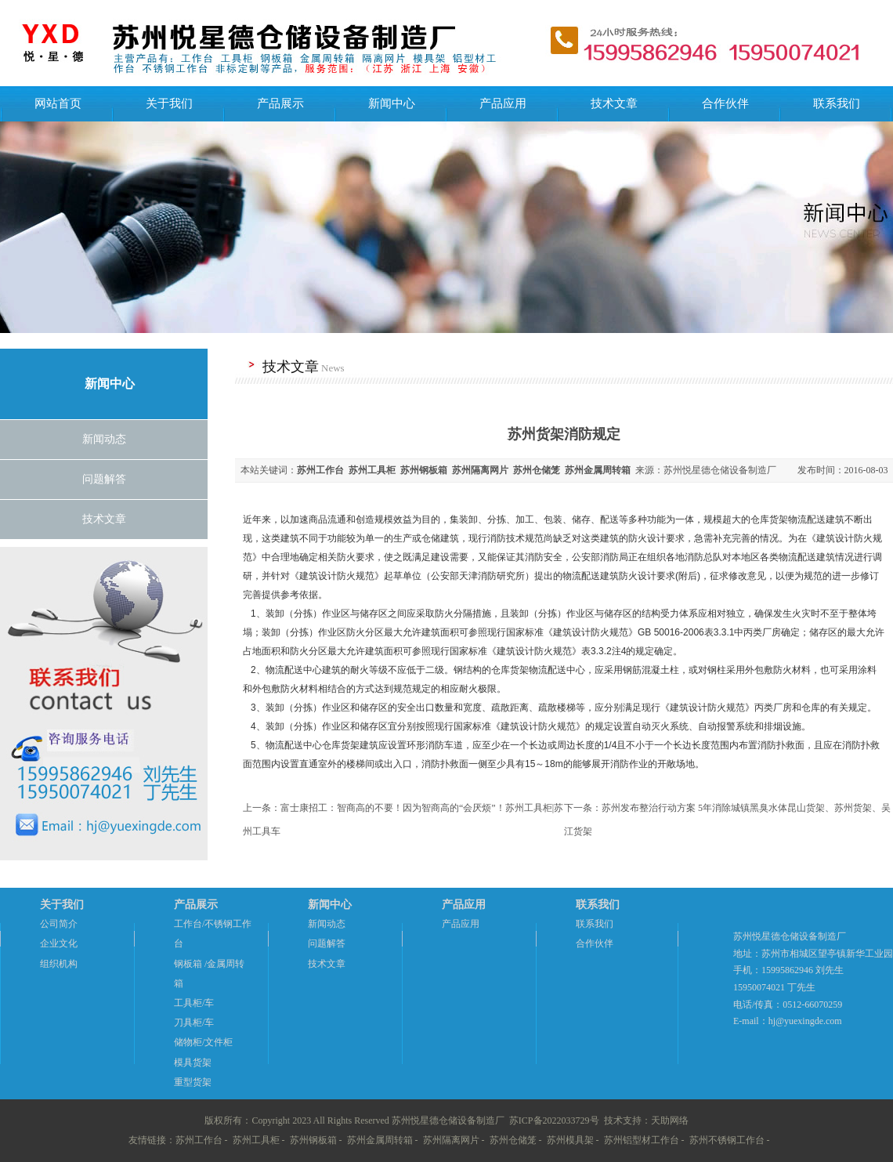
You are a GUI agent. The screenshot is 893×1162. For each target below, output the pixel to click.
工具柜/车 (194, 1002)
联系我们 (836, 103)
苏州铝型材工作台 (641, 1140)
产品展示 (280, 103)
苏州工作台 (198, 1140)
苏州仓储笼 (513, 1140)
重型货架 (193, 1082)
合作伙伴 (725, 103)
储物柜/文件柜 (203, 1042)
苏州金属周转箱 (380, 1140)
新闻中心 (391, 103)
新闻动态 (104, 439)
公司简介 (59, 923)
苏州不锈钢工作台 (727, 1140)
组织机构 (59, 963)
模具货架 (193, 1062)
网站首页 (57, 103)
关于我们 (169, 103)
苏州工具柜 (256, 1140)
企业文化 (59, 943)
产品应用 (502, 103)
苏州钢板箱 (313, 1140)
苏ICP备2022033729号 (554, 1120)
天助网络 (670, 1120)
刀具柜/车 (194, 1022)
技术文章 (614, 103)
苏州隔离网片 (451, 1140)
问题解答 (104, 479)
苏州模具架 (570, 1140)
